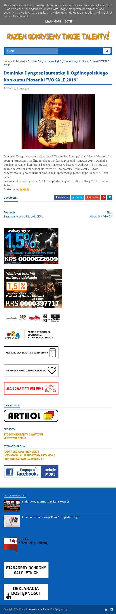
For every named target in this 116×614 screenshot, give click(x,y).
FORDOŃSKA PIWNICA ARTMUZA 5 (24, 459)
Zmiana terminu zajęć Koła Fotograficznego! (51, 517)
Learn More (53, 21)
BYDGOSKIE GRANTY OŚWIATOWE (23, 434)
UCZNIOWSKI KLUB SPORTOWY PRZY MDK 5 (29, 455)
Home (7, 61)
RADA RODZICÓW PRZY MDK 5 (21, 451)
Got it (68, 21)
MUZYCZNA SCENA (15, 438)
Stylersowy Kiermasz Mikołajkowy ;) (45, 501)
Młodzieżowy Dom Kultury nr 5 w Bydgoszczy (44, 609)
